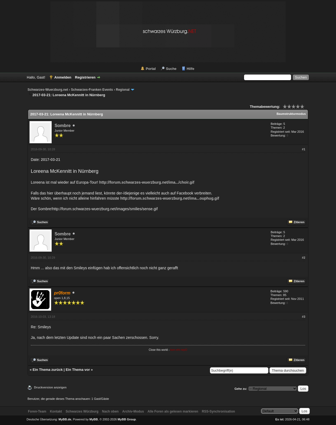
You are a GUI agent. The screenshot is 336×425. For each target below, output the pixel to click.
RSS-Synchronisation (218, 411)
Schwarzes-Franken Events (92, 90)
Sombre (63, 125)
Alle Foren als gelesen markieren (172, 411)
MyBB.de (64, 419)
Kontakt (56, 411)
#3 (303, 316)
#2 (303, 257)
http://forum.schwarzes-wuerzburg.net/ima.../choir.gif (147, 182)
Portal (151, 69)
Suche (171, 69)
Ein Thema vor (78, 370)
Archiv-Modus (133, 411)
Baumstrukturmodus (291, 113)
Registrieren (85, 77)
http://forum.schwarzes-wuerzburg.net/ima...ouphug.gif (169, 198)
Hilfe (190, 69)
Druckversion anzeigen (50, 387)
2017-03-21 (50, 159)
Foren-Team (37, 411)
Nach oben (110, 411)
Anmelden (62, 77)
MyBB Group (127, 419)
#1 (303, 149)
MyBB (94, 419)
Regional (123, 90)
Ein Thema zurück (48, 370)
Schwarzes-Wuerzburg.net (48, 90)
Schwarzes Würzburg (81, 411)
